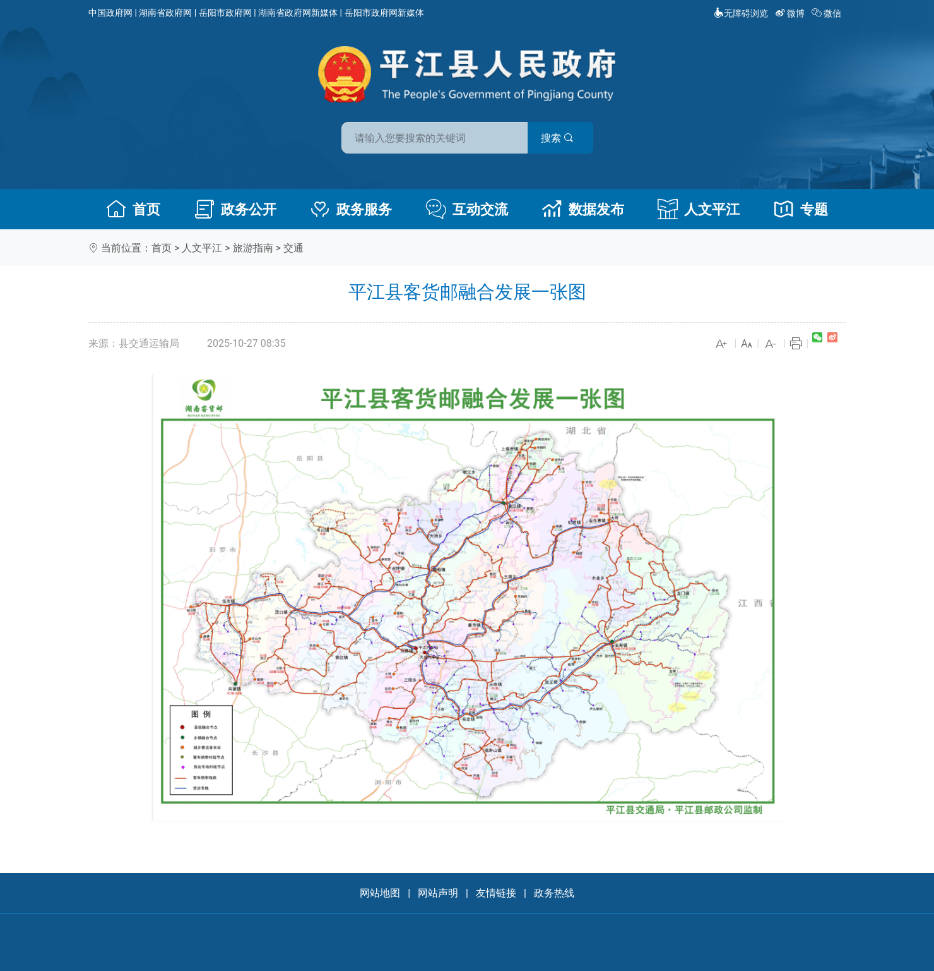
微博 (791, 13)
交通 (293, 248)
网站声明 (438, 893)
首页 (133, 209)
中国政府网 (110, 13)
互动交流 (467, 209)
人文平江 (699, 209)
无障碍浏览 (741, 13)
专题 (801, 209)
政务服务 (351, 209)
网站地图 (380, 893)
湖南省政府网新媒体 (298, 13)
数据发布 (583, 209)
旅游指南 (253, 248)
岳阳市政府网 (225, 13)
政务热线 (554, 893)
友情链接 (496, 893)
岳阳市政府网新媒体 (384, 13)
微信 (828, 13)
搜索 (557, 138)
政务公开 (235, 209)
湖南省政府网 (165, 13)
